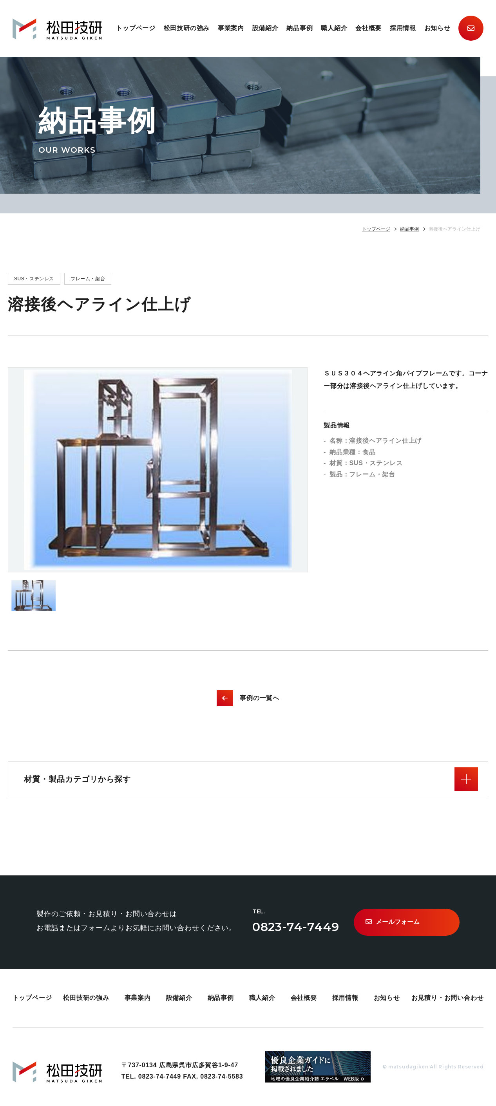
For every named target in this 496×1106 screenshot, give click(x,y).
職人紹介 (334, 28)
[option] (158, 470)
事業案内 (231, 28)
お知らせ (437, 28)
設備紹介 (265, 28)
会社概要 (368, 28)
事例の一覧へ (248, 698)
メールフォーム (393, 921)
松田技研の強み (187, 28)
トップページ (136, 28)
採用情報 (403, 28)
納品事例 (299, 28)
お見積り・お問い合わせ (447, 997)
